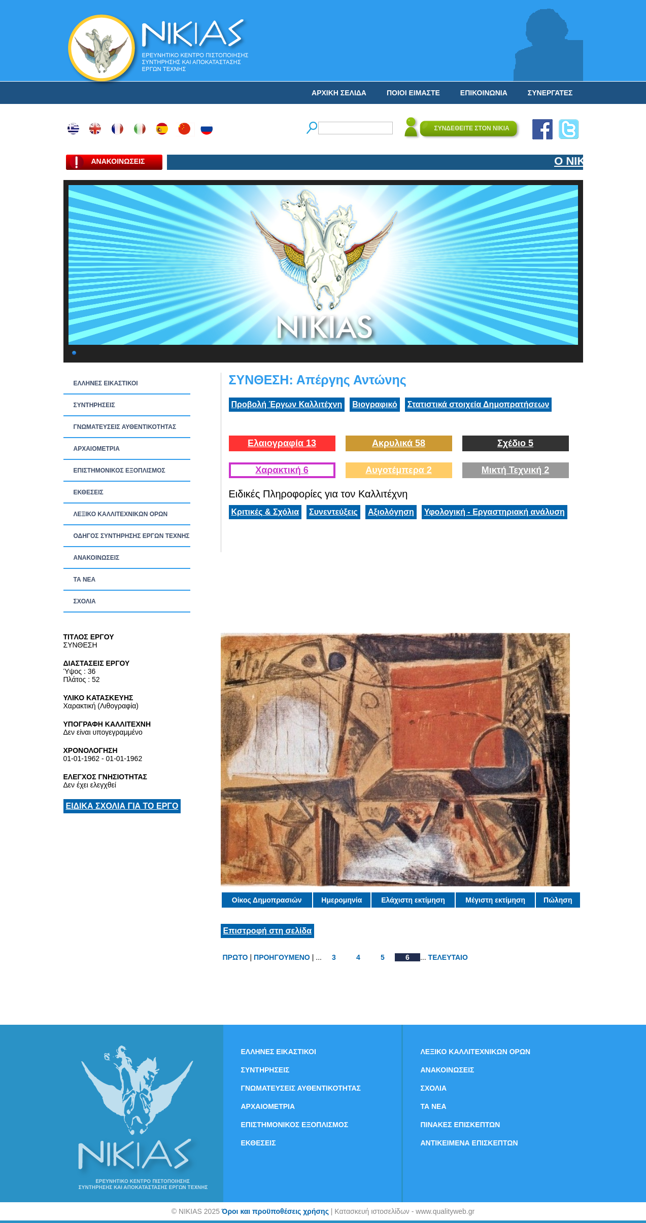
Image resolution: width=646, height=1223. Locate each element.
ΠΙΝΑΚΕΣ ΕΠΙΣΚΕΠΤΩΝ (460, 1125)
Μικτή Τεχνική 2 (516, 470)
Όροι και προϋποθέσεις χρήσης (275, 1211)
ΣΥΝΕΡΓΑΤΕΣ (550, 93)
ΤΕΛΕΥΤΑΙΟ (448, 957)
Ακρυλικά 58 (398, 443)
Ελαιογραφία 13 (282, 443)
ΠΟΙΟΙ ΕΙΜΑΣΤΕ (413, 93)
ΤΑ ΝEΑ (85, 579)
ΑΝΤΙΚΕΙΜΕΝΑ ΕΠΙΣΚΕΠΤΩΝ (469, 1143)
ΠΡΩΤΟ (235, 957)
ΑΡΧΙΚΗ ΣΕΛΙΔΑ (339, 93)
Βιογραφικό (374, 404)
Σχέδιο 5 (515, 443)
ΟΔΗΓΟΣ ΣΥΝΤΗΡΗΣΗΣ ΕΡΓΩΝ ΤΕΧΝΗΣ (132, 535)
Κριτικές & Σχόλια (265, 512)
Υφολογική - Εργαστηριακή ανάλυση (494, 512)
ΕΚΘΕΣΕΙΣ (89, 492)
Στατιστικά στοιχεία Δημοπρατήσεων (478, 404)
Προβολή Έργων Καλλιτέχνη (287, 404)
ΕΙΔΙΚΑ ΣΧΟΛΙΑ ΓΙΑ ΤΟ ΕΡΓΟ (122, 806)
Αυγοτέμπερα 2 (398, 470)
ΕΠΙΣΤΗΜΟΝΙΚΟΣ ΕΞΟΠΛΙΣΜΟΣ (119, 470)
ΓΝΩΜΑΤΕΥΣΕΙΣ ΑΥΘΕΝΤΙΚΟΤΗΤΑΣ (125, 426)
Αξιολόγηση (391, 512)
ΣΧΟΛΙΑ (85, 601)
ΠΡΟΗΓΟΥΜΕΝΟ (282, 957)
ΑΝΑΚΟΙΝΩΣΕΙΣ (97, 557)
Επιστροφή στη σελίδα (267, 930)
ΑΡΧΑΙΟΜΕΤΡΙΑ (97, 448)
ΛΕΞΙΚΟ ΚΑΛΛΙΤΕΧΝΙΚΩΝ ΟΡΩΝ (121, 514)
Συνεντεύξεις (333, 512)
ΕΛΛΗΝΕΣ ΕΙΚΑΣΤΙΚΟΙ (106, 383)
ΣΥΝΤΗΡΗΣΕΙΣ (94, 405)
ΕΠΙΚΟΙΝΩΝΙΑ (483, 93)
